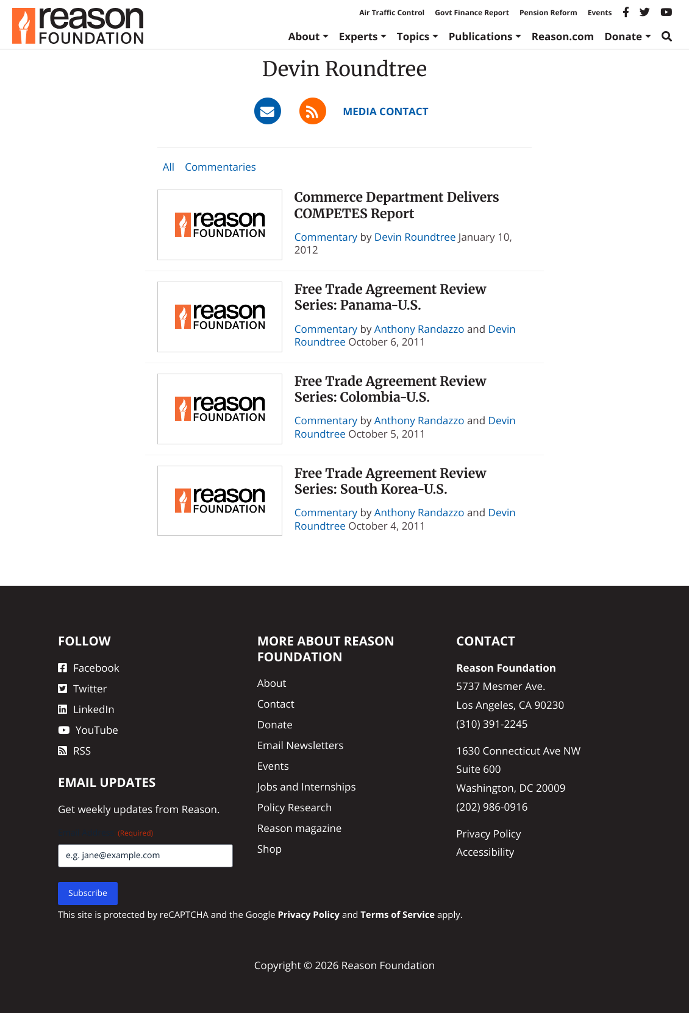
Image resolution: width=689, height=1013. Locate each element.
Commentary (326, 237)
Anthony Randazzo (419, 329)
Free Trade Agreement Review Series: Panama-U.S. (391, 297)
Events (600, 12)
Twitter (82, 688)
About (304, 36)
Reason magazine (299, 828)
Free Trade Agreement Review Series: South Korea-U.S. (391, 481)
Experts (358, 36)
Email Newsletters (300, 745)
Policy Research (294, 807)
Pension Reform (548, 12)
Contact (276, 704)
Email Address (105, 833)
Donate (623, 36)
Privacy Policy (488, 833)
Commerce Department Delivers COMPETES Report (397, 205)
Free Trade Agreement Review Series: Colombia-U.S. (391, 389)
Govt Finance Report (472, 12)
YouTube (88, 730)
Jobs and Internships (306, 787)
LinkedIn (86, 709)
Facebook (89, 668)
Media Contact (385, 111)
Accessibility (485, 852)
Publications (481, 36)
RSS (74, 751)
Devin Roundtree (415, 237)
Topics (413, 36)
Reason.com (563, 36)
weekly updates (114, 809)
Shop (269, 849)
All (168, 167)
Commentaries (220, 167)
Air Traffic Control (391, 12)
